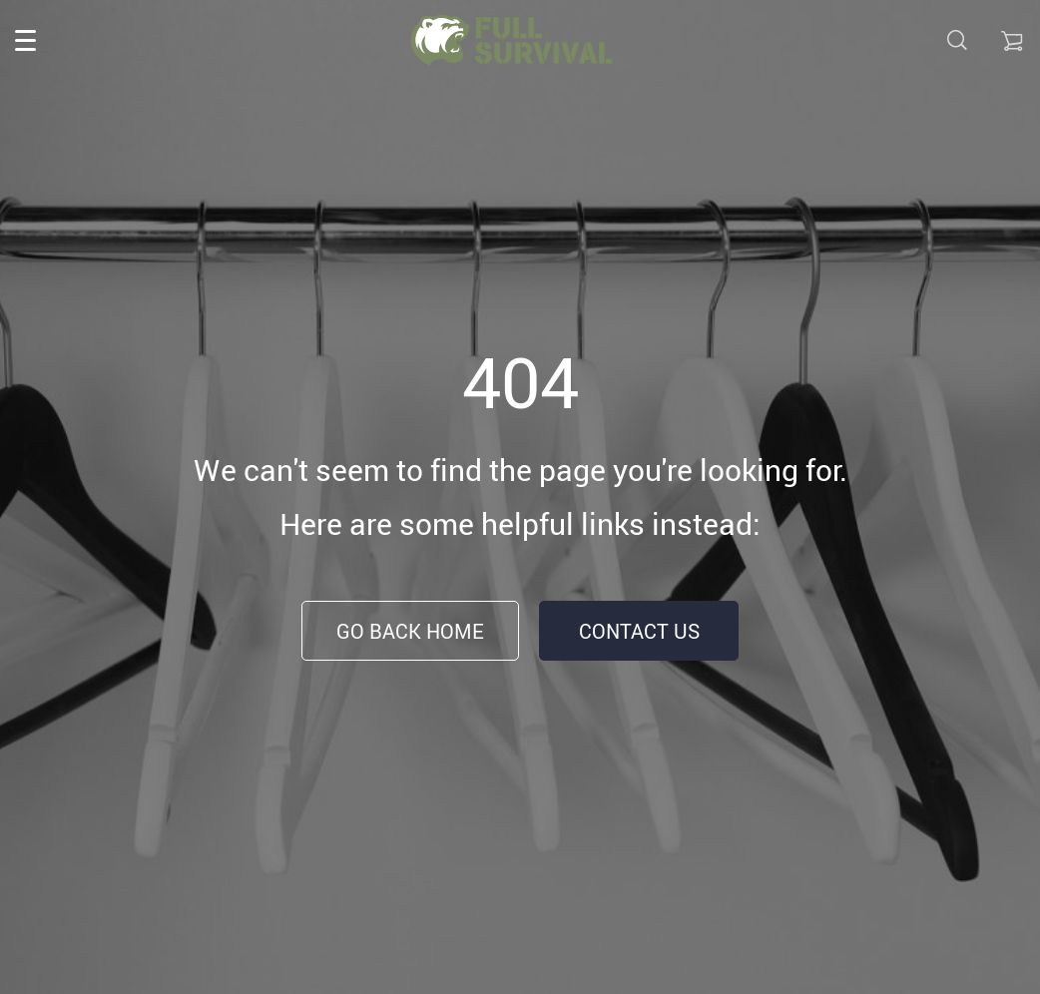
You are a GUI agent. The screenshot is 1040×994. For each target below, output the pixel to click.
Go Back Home (410, 631)
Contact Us (639, 631)
